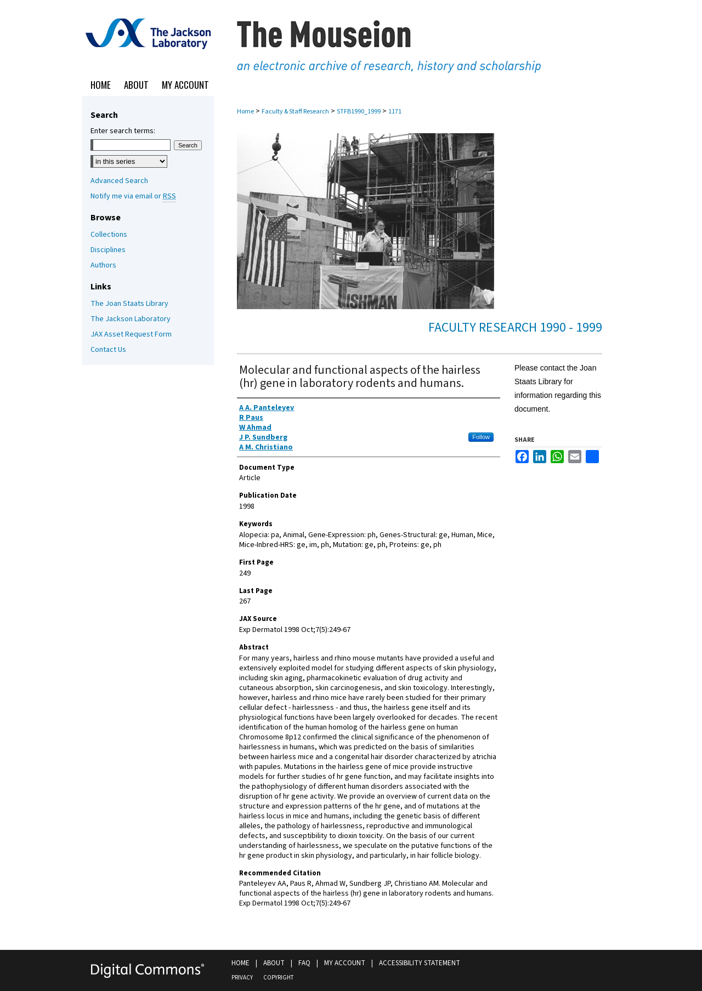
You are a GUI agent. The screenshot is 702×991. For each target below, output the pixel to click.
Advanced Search (119, 180)
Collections (108, 234)
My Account (344, 963)
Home (245, 111)
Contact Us (108, 349)
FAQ (304, 963)
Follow (481, 437)
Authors (103, 265)
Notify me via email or (133, 196)
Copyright (278, 977)
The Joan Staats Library (129, 303)
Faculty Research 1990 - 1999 (515, 327)
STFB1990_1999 (359, 111)
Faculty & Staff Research (295, 111)
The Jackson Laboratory (130, 319)
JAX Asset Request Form (131, 334)
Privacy (242, 977)
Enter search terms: (122, 131)
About (274, 963)
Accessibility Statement (419, 963)
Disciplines (108, 249)
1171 (394, 111)
